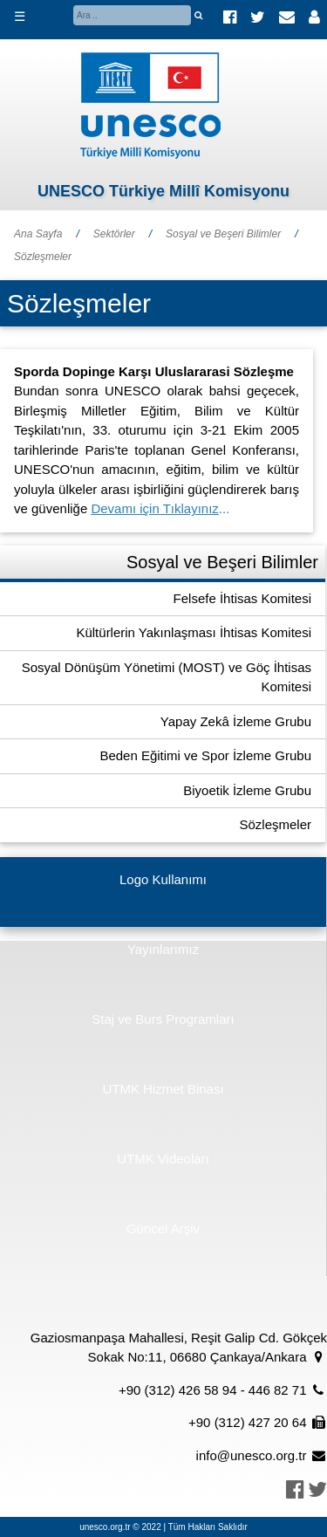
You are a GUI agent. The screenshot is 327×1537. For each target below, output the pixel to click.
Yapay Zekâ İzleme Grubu (235, 721)
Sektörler (114, 234)
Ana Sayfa (38, 234)
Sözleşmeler (43, 256)
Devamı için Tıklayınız (154, 508)
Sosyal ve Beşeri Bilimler (223, 234)
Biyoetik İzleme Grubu (247, 790)
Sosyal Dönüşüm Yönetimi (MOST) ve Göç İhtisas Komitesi (166, 677)
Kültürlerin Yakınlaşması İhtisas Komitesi (193, 632)
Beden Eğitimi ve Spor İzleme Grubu (205, 755)
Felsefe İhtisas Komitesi (242, 598)
